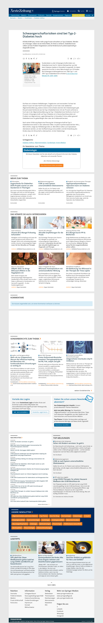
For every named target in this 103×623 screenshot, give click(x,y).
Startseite (13, 594)
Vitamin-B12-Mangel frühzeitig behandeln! (23, 234)
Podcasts (41, 16)
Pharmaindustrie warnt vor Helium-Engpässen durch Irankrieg (29, 474)
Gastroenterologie (33, 520)
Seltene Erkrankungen (44, 528)
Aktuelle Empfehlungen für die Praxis (51, 234)
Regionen (68, 16)
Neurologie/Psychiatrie (20, 524)
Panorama (13, 603)
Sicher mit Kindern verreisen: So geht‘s (22, 442)
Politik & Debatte (78, 16)
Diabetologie (77, 516)
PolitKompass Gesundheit (72, 524)
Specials (48, 16)
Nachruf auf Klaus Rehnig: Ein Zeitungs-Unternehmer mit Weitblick (27, 460)
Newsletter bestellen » (62, 425)
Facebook (60, 612)
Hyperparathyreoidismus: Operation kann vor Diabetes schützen (78, 186)
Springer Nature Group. (47, 622)
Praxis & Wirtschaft (16, 601)
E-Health (87, 516)
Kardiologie (45, 520)
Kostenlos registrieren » (40, 413)
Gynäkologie (51, 143)
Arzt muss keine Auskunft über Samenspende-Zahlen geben (28, 502)
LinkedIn (59, 609)
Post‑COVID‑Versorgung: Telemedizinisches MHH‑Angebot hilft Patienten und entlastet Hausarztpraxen (29, 482)
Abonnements (49, 601)
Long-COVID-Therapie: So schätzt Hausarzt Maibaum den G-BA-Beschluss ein (29, 492)
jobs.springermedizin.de (65, 599)
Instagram (60, 616)
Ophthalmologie (44, 524)
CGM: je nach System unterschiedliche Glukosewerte (50, 185)
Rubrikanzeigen (50, 599)
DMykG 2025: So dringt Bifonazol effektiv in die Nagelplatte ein (20, 271)
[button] (89, 11)
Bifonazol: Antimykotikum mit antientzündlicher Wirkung (51, 270)
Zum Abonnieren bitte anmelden (51, 166)
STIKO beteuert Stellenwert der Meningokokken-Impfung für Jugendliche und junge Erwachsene (28, 455)
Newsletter (48, 603)
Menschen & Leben (72, 520)
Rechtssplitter (17, 528)
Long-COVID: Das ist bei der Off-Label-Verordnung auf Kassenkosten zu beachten (26, 487)
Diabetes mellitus (28, 143)
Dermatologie (66, 516)
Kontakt (27, 605)
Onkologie (33, 524)
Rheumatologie (29, 528)
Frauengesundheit (18, 520)
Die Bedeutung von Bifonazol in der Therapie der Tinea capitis (78, 270)
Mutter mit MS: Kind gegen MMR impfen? (22, 451)
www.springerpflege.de (64, 596)
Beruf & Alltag (54, 516)
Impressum (28, 603)
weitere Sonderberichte (84, 391)
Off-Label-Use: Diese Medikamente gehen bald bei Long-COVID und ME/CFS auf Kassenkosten (29, 497)
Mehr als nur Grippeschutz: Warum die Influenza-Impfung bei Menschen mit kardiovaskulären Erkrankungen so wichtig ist (23, 362)
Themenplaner (50, 596)
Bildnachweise (29, 608)
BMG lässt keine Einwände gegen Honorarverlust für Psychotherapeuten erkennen (26, 446)
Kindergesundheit (58, 520)
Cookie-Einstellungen (32, 601)
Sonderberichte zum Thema (24, 339)
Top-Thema (43, 516)
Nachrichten (15, 16)
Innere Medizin (61, 143)
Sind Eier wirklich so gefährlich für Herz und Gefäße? (78, 559)
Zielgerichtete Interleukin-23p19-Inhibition (79, 360)
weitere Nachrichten (44, 505)
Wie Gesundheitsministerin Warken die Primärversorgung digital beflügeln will (29, 470)
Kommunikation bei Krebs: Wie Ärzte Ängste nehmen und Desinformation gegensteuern (50, 560)
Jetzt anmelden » (21, 413)
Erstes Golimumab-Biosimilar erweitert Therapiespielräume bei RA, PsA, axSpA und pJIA (50, 360)
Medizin (23, 16)
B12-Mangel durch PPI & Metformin (75, 234)
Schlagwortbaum (30, 594)
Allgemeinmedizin (41, 143)
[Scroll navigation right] (92, 16)
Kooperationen (58, 16)
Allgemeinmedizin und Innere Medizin (24, 516)
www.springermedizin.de (65, 594)
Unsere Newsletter (21, 512)
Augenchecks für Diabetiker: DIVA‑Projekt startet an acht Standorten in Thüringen (21, 186)
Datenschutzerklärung (32, 599)
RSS (46, 605)
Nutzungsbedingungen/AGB (34, 596)
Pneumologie (57, 524)
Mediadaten (49, 594)
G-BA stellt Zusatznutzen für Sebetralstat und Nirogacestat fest (29, 478)
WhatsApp (60, 614)
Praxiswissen (32, 16)
